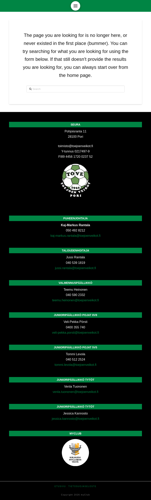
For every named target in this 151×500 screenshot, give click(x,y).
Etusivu (60, 486)
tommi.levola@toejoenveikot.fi (76, 364)
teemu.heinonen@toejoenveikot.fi (75, 300)
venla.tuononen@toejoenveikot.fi (75, 391)
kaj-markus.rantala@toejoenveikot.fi (76, 235)
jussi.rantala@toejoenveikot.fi (75, 268)
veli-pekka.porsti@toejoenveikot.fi (75, 332)
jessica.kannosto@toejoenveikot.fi (75, 418)
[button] (75, 6)
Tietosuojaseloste (82, 486)
